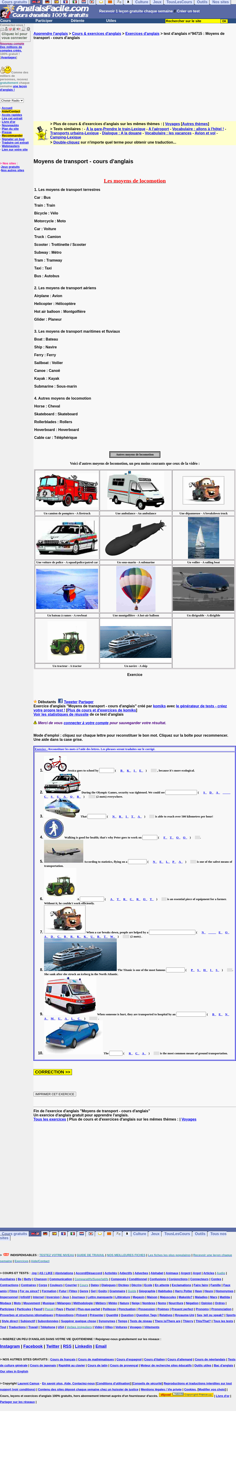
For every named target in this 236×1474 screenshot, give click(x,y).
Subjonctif (27, 1321)
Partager (86, 702)
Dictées (123, 1285)
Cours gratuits (14, 1234)
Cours (5, 21)
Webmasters (11, 146)
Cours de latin (97, 1365)
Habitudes (165, 1291)
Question (127, 1315)
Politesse (109, 1309)
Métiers (100, 1303)
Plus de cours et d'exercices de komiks (101, 710)
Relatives (166, 1315)
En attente (162, 1285)
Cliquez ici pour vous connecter (14, 35)
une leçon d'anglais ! (13, 87)
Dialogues (109, 1285)
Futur (63, 1291)
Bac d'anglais (223, 1365)
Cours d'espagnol (129, 1359)
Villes (109, 1327)
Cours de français (63, 1359)
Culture (139, 1234)
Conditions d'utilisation (113, 1383)
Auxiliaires (7, 1279)
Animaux (172, 1273)
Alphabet (157, 1273)
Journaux (78, 1297)
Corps (43, 1285)
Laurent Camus (28, 1383)
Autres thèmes (195, 124)
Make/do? (185, 1297)
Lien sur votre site (15, 149)
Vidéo (98, 1327)
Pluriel (70, 1309)
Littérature (122, 1297)
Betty (28, 1279)
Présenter (97, 1315)
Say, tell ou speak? (210, 1315)
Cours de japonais (43, 1365)
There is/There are (167, 1321)
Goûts (102, 1291)
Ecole (148, 1285)
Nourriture (176, 1303)
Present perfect (182, 1309)
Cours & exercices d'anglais (96, 34)
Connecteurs (199, 1279)
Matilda (225, 1297)
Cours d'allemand (180, 1359)
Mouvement (31, 1303)
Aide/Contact (11, 111)
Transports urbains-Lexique (74, 133)
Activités (111, 1273)
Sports (231, 1315)
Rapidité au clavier (72, 1365)
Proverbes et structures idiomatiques (26, 1315)
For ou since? (29, 1291)
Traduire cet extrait (15, 142)
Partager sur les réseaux (17, 1402)
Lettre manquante (100, 1297)
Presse (7, 132)
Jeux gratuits (10, 167)
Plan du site (10, 128)
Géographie (147, 1291)
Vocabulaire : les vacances (168, 133)
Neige (135, 1303)
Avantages (8, 57)
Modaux (5, 1303)
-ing (34, 1273)
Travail (33, 1327)
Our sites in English (14, 1371)
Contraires (28, 1285)
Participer (44, 21)
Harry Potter (183, 1291)
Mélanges (64, 1303)
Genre (84, 1291)
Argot (197, 1273)
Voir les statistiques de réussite (61, 714)
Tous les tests (223, 1321)
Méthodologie (83, 1303)
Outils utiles (202, 1365)
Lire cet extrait (12, 118)
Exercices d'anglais (142, 34)
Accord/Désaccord (89, 1273)
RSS (67, 1346)
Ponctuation (127, 1309)
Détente (77, 21)
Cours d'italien (154, 1359)
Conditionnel (138, 1279)
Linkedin (83, 1346)
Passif (38, 1309)
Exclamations (181, 1285)
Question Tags (146, 1315)
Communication (60, 1279)
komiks (159, 706)
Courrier (71, 1285)
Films (13, 1291)
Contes (216, 1279)
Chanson (40, 1279)
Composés (118, 1279)
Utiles (111, 21)
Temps (122, 1321)
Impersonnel (9, 1297)
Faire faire (201, 1285)
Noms (162, 1303)
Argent (186, 1273)
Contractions (9, 1285)
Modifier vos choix (211, 1389)
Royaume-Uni (184, 1315)
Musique (48, 1303)
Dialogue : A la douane (121, 133)
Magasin (139, 1297)
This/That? (203, 1321)
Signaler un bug (13, 139)
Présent (81, 1315)
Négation (192, 1303)
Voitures (121, 1327)
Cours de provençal (124, 1365)
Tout (3, 1327)
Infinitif (25, 1297)
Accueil (7, 108)
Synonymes (107, 1321)
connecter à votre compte (86, 723)
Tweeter (71, 702)
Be (20, 1279)
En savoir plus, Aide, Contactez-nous (68, 1383)
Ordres (220, 1303)
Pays (59, 1309)
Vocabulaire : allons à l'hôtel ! (198, 129)
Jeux (155, 1234)
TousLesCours (177, 1234)
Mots (17, 1303)
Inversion (53, 1297)
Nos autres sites (12, 170)
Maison (152, 1297)
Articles (208, 1273)
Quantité (112, 1315)
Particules (24, 1309)
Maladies (201, 1297)
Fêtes (73, 1291)
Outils (200, 1234)
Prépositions (65, 1315)
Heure (208, 1291)
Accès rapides (12, 115)
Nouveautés (10, 125)
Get (93, 1291)
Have (198, 1291)
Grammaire (117, 1291)
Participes (7, 1309)
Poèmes (163, 1309)
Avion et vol (205, 133)
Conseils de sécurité (147, 1383)
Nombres (148, 1303)
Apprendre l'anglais (50, 34)
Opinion (206, 1303)
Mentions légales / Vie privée (161, 1389)
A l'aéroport (159, 129)
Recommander (12, 135)
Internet (38, 1297)
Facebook (33, 1346)
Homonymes (224, 1291)
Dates (95, 1285)
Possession (146, 1309)
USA (61, 1327)
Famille (215, 1285)
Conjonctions (178, 1279)
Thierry (188, 1321)
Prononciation (221, 1309)
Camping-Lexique (65, 137)
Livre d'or (8, 122)
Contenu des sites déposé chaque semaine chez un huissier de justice (88, 1389)
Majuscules (168, 1297)
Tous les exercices (49, 1119)
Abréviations (64, 1273)
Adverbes (141, 1273)
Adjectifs (125, 1273)
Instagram (10, 1346)
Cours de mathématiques (96, 1359)
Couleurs (56, 1285)
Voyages (172, 124)
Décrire (136, 1285)
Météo (112, 1303)
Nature (124, 1303)
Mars (213, 1297)
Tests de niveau (141, 1321)
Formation (49, 1291)
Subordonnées (48, 1321)
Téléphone (47, 1327)
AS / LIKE (46, 1273)
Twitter (53, 1346)
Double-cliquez (66, 142)
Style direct (10, 1321)
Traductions (17, 1327)
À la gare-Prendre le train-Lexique (115, 129)
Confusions (157, 1279)
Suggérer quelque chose (78, 1321)
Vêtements (151, 1327)
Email (101, 1346)
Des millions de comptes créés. (12, 47)
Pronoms (202, 1309)
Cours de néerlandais (210, 1359)
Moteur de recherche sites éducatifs (166, 1365)
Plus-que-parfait (89, 1309)
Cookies (190, 1389)
